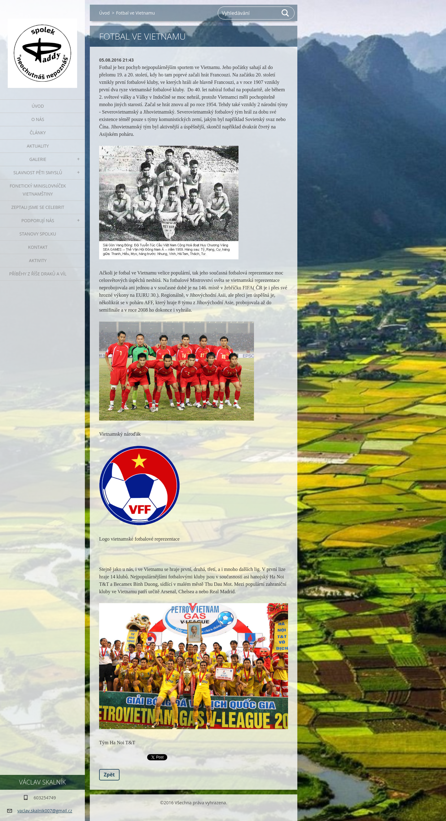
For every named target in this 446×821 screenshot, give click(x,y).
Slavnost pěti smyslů (37, 172)
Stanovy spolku (38, 234)
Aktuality (38, 146)
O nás (37, 119)
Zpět (109, 774)
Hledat (286, 13)
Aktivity (38, 260)
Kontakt (38, 247)
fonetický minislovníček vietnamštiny (38, 190)
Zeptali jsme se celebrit (37, 207)
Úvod (38, 106)
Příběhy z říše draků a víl (38, 274)
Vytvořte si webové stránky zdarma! (189, 813)
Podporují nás (37, 220)
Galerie (37, 159)
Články (38, 133)
